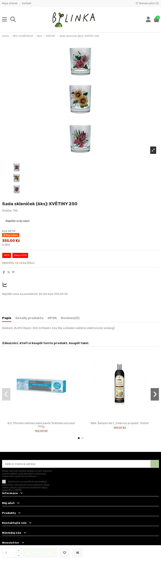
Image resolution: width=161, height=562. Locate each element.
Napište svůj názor (18, 220)
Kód (4, 231)
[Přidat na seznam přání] (64, 553)
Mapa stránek (10, 3)
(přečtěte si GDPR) (12, 490)
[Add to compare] (77, 553)
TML (15, 210)
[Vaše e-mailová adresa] (76, 464)
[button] (79, 438)
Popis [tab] (6, 318)
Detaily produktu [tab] (29, 318)
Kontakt (26, 3)
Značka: (7, 210)
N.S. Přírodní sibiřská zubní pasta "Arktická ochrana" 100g (41, 425)
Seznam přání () (147, 3)
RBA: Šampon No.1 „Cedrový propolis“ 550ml (120, 423)
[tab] (70, 319)
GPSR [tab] (52, 318)
